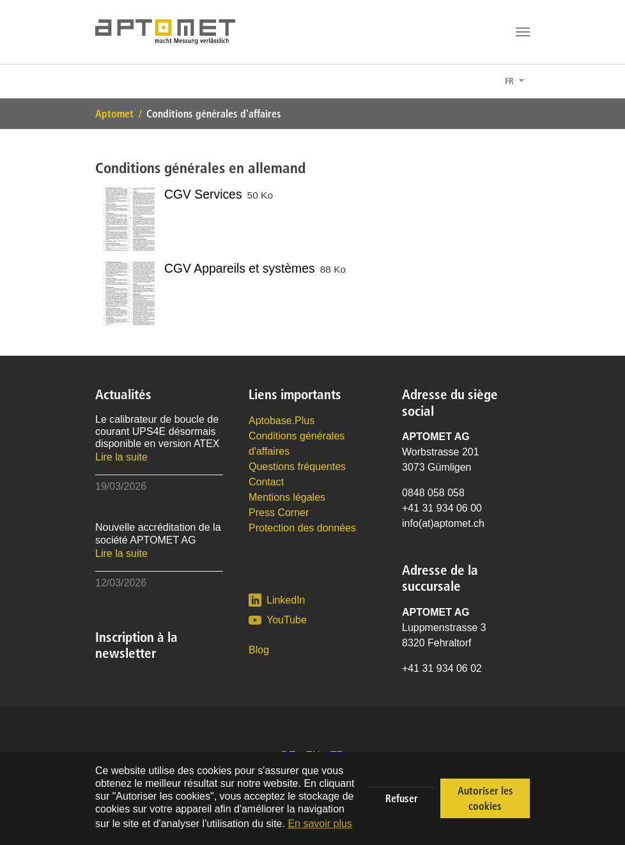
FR (510, 81)
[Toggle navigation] (523, 32)
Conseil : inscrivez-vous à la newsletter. (191, 82)
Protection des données (302, 527)
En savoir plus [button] (320, 823)
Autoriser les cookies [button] (485, 798)
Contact (266, 481)
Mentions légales (287, 497)
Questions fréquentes (297, 466)
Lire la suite (121, 457)
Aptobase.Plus (281, 420)
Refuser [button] (401, 798)
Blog (259, 649)
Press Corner (279, 512)
